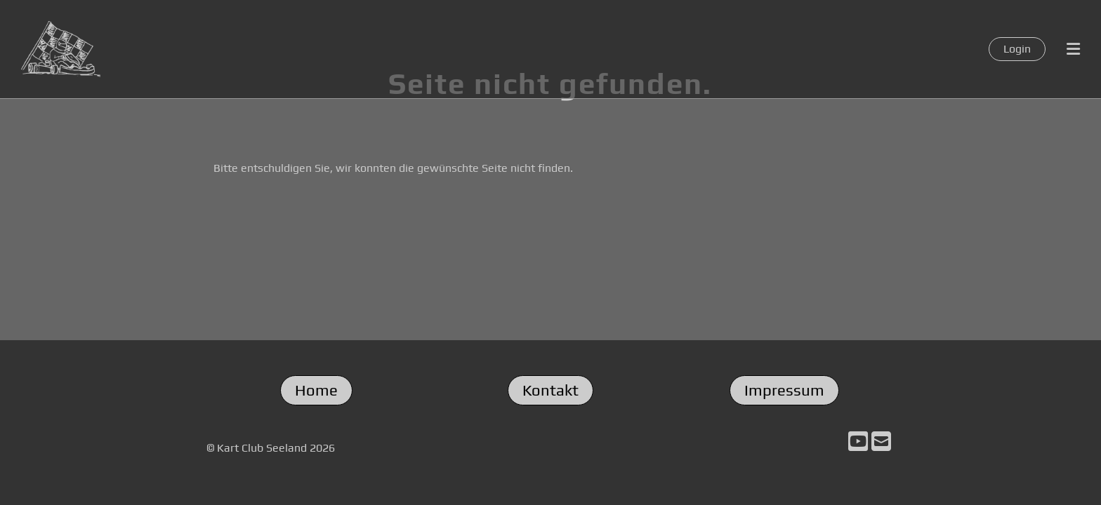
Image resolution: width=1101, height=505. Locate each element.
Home (316, 390)
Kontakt (550, 390)
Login (1017, 48)
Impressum (784, 390)
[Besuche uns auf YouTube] (858, 441)
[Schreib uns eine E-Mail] (881, 441)
